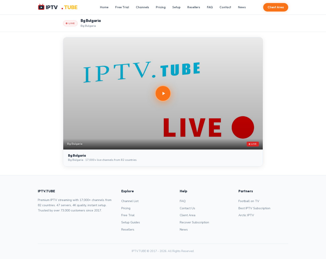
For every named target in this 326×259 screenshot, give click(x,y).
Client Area (276, 7)
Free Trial (122, 7)
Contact (225, 7)
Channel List (129, 201)
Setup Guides (130, 222)
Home (104, 7)
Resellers (193, 7)
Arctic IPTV (246, 215)
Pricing (161, 7)
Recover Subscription (194, 222)
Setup (176, 7)
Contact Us (187, 208)
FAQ (210, 7)
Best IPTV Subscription (254, 208)
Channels (142, 7)
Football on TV (248, 201)
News (242, 7)
